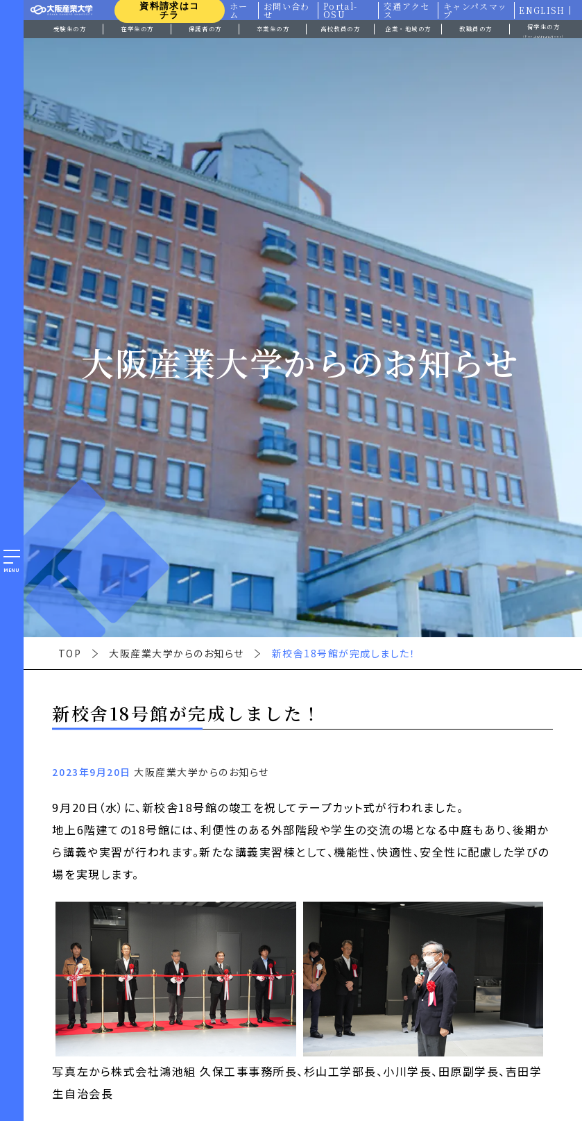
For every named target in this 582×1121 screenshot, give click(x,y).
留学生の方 (544, 30)
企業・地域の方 (408, 28)
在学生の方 (137, 28)
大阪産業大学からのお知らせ (176, 653)
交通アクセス (406, 10)
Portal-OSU (339, 10)
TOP (70, 653)
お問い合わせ (285, 10)
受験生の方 (70, 28)
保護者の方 (205, 28)
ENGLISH (541, 10)
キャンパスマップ (475, 10)
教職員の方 (476, 28)
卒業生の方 (273, 28)
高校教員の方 (340, 28)
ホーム (237, 10)
